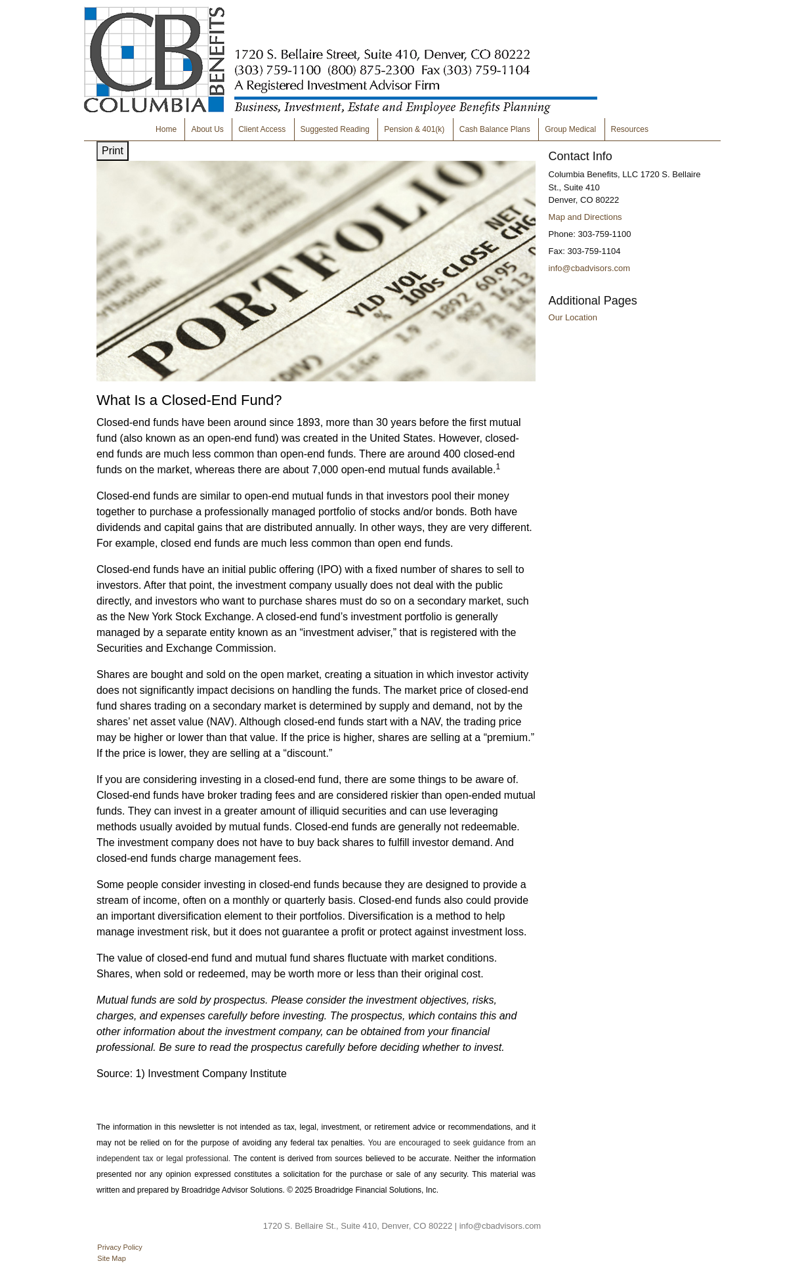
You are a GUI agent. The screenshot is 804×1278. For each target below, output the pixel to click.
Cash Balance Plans (494, 129)
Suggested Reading (335, 129)
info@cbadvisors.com (589, 268)
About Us (207, 129)
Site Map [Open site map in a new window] (111, 1258)
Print (112, 150)
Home (166, 129)
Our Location (573, 317)
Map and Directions (585, 217)
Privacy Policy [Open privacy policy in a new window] (119, 1247)
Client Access (262, 129)
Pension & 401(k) (414, 129)
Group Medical (570, 129)
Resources (629, 129)
